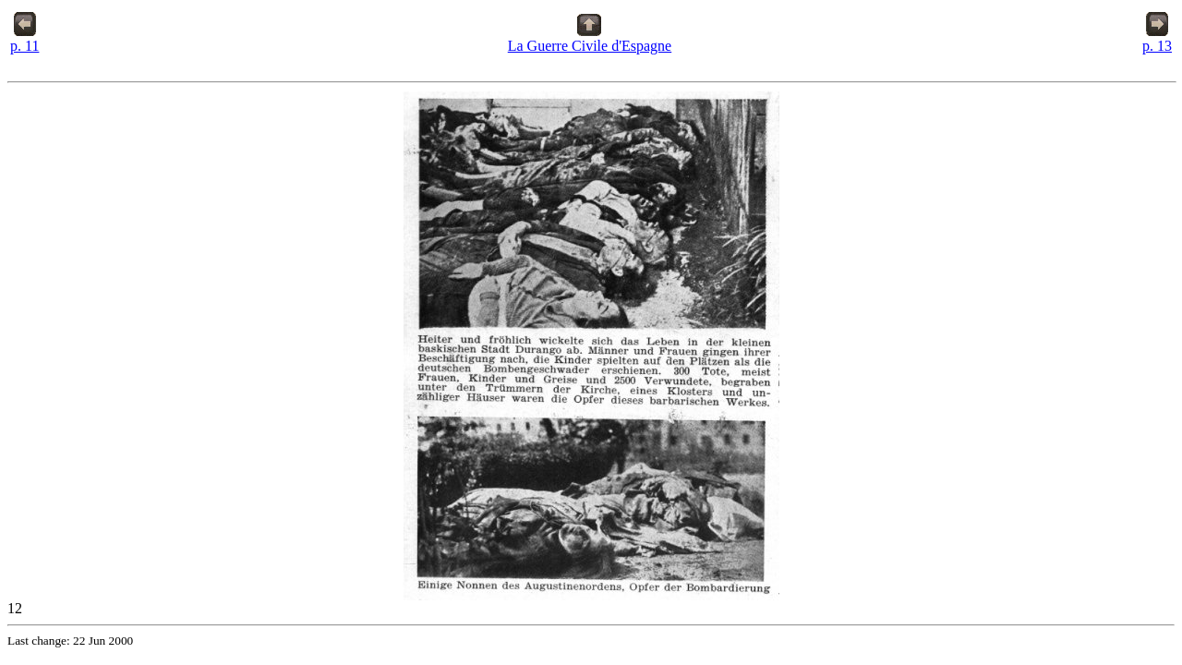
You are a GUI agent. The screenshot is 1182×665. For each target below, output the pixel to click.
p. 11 (24, 39)
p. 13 (1157, 39)
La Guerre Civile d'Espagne (589, 39)
